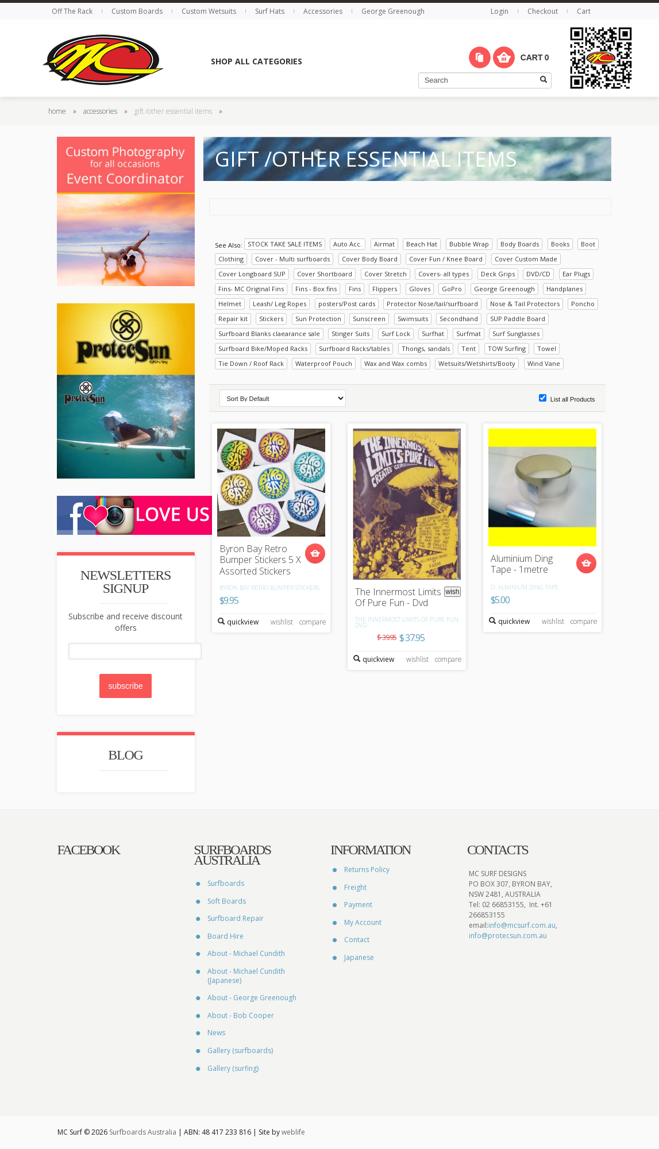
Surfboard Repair (235, 918)
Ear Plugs (576, 273)
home (57, 110)
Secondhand (459, 318)
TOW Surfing (507, 348)
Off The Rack (73, 11)
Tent (468, 348)
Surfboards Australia (142, 1132)
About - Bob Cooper (240, 1015)
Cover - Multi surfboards (292, 258)
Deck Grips (498, 273)
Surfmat (468, 333)
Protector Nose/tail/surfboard (432, 303)
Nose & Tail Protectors (525, 303)
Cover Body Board (370, 258)
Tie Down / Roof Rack (251, 362)
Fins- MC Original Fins (251, 288)
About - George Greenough (251, 998)
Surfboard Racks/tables (354, 348)
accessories (100, 110)
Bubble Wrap (469, 243)
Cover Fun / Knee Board (446, 258)
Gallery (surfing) (233, 1068)
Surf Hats (270, 11)
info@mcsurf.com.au (522, 925)
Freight (355, 887)
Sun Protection (318, 318)
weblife (293, 1132)
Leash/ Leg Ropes (279, 303)
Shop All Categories (256, 61)
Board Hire (225, 935)
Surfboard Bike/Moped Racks (262, 348)
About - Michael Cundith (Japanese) (246, 975)
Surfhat (433, 333)
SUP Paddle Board (517, 318)
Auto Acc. (347, 243)
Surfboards (225, 883)
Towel (546, 348)
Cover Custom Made (526, 258)
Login (500, 11)
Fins (355, 288)
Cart (584, 11)
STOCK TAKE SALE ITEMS (285, 243)
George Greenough (393, 11)
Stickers (271, 318)
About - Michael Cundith (246, 953)
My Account (362, 922)
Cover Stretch (385, 273)
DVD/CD (538, 273)
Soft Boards (226, 900)
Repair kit (233, 318)
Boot (588, 243)
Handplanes (564, 288)
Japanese (359, 957)
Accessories (323, 11)
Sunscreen (369, 318)
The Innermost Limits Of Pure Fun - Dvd (398, 597)
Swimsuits (413, 318)
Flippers (384, 288)
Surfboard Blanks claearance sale (269, 333)
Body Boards (519, 243)
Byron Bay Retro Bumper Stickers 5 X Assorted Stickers (260, 560)
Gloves (419, 288)
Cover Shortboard (324, 273)
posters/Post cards (346, 303)
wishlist (282, 621)
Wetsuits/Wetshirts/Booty (476, 362)
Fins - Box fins (316, 288)
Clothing (231, 258)
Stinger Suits (350, 333)
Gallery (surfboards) (240, 1050)
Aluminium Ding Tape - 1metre (522, 563)
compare (312, 621)
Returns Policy (367, 869)
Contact (356, 939)
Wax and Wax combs (395, 362)
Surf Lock (395, 333)
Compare (480, 57)
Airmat (384, 243)
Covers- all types (443, 273)
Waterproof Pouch (323, 362)
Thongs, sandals (426, 348)
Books (560, 243)
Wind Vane (543, 362)
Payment (358, 904)
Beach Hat (421, 243)
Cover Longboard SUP (252, 273)
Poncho (583, 303)
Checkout (542, 11)
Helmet (229, 303)
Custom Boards (137, 11)
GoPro (452, 288)
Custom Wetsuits (210, 11)
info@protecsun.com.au (508, 935)
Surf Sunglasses (515, 333)
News (216, 1033)
